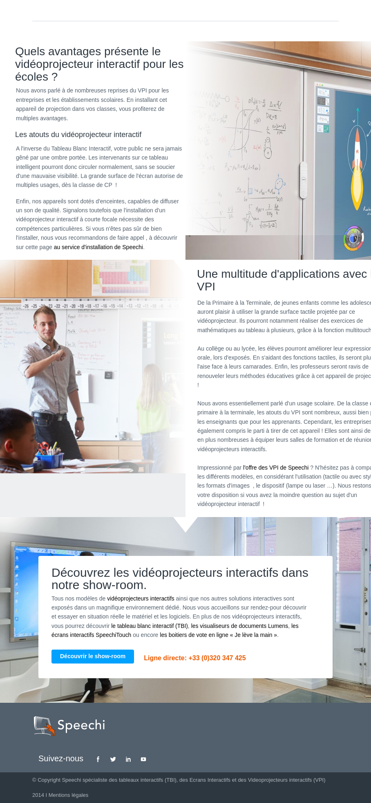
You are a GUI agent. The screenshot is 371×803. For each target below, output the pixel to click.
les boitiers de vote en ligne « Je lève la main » (220, 635)
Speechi (71, 780)
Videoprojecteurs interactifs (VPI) (287, 780)
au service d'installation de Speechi (98, 247)
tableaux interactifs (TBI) (148, 780)
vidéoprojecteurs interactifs (141, 598)
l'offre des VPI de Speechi (275, 467)
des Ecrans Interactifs (204, 780)
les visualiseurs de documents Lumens (241, 626)
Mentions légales (69, 795)
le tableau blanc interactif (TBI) (150, 626)
